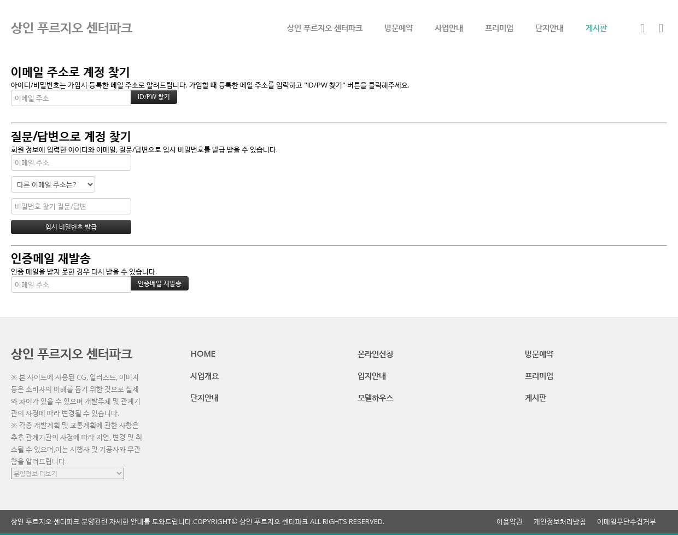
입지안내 (372, 375)
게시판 (596, 27)
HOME (202, 353)
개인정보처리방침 (560, 521)
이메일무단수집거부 (626, 521)
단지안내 (549, 27)
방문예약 (398, 27)
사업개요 (204, 375)
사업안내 (449, 27)
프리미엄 (499, 27)
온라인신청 (375, 353)
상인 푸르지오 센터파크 (325, 27)
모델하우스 (375, 397)
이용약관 (509, 521)
